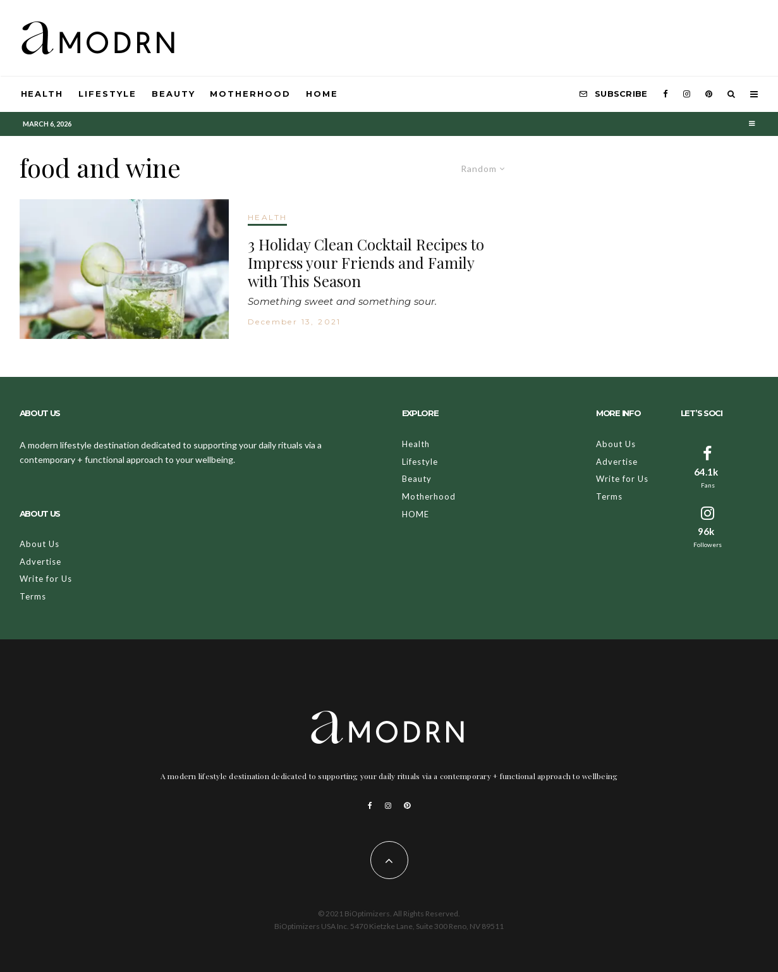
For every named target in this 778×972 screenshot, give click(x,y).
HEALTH (267, 217)
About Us (39, 544)
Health (42, 94)
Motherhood (250, 94)
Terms (33, 596)
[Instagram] (687, 94)
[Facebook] (665, 94)
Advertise (40, 562)
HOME (322, 94)
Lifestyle (107, 94)
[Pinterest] (709, 94)
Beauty (173, 94)
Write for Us (46, 579)
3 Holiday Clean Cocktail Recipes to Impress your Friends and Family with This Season (366, 262)
